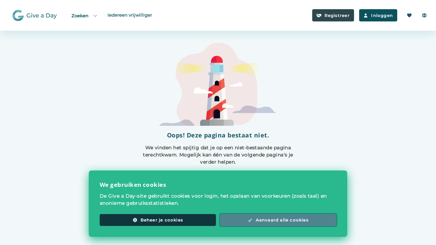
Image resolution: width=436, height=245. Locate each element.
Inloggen (378, 15)
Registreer (333, 15)
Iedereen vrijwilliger (129, 15)
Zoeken (84, 15)
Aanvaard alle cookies (278, 220)
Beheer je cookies (158, 220)
